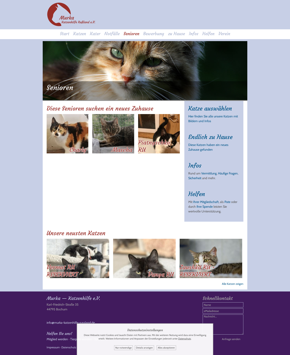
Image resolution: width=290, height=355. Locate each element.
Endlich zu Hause (210, 137)
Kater (95, 33)
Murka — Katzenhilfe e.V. (73, 298)
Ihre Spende (205, 206)
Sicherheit (194, 178)
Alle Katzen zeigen (232, 284)
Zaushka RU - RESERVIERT (197, 271)
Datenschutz (68, 347)
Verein (224, 33)
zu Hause (176, 33)
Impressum (53, 347)
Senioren (131, 33)
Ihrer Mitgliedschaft (206, 202)
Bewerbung (153, 33)
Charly (77, 149)
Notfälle (112, 33)
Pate (227, 202)
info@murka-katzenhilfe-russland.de (71, 323)
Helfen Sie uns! (59, 333)
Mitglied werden (57, 339)
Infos (193, 33)
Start (64, 33)
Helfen (208, 33)
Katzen (79, 33)
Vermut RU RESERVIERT (62, 271)
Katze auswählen (210, 108)
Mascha (122, 149)
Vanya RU (161, 274)
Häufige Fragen (228, 173)
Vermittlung (209, 173)
